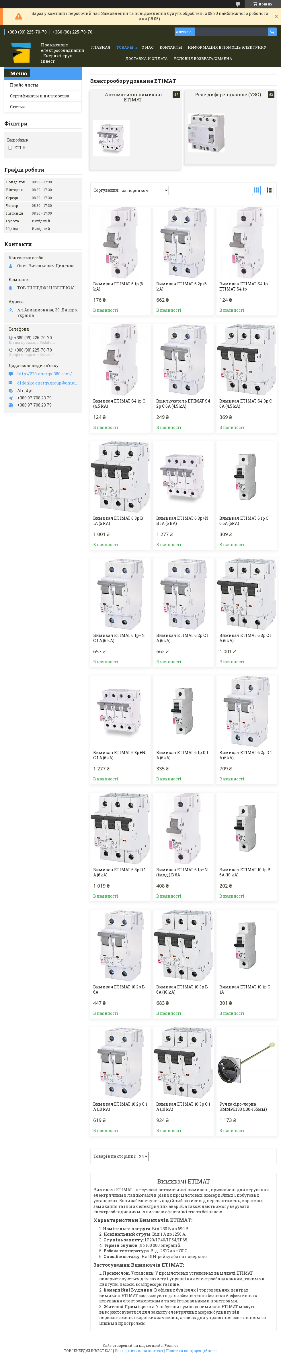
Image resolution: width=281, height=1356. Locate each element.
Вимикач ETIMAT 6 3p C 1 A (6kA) (245, 638)
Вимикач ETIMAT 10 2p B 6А (119, 989)
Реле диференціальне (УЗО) (228, 94)
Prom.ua (171, 1345)
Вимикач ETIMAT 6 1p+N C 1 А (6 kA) (119, 638)
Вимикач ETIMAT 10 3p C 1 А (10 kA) (183, 1107)
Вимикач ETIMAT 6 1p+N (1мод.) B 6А (182, 872)
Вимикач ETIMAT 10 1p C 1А (244, 989)
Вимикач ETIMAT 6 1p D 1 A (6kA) (182, 755)
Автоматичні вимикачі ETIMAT (133, 97)
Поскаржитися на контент (139, 1350)
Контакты (171, 47)
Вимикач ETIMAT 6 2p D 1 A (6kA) (245, 755)
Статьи (17, 106)
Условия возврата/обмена (203, 58)
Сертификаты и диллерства (39, 96)
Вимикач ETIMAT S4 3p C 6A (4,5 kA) (245, 404)
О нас (148, 47)
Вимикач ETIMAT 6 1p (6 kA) (118, 286)
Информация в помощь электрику (227, 47)
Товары (124, 47)
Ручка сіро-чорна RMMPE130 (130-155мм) (243, 1107)
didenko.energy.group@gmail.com (48, 383)
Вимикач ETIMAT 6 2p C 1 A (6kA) (182, 638)
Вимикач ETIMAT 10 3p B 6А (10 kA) (182, 989)
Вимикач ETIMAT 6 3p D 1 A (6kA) (119, 872)
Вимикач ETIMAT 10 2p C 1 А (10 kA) (120, 1107)
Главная (100, 47)
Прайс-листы (24, 85)
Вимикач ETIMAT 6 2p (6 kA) (181, 286)
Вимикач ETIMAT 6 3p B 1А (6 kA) (118, 521)
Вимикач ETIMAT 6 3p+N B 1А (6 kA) (182, 521)
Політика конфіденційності (191, 1350)
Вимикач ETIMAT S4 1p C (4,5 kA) (119, 404)
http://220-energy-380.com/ (44, 373)
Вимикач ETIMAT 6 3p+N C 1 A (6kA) (119, 755)
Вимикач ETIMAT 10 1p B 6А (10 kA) (244, 872)
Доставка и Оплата (146, 58)
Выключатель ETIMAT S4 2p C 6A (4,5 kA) (183, 404)
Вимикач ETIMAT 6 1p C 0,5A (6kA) (243, 521)
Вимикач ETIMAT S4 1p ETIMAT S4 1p (243, 286)
